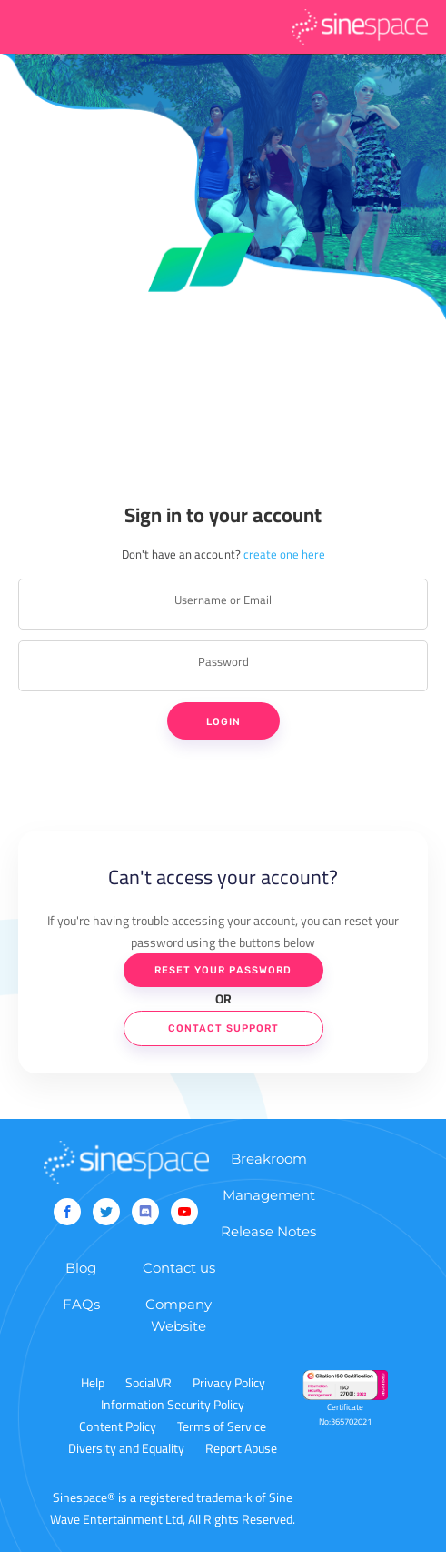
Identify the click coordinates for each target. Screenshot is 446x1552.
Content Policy (117, 1426)
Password (223, 661)
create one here (284, 554)
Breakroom (269, 1158)
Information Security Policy (172, 1404)
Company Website (178, 1315)
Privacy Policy (229, 1383)
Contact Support (223, 1028)
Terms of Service (221, 1426)
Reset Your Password (223, 970)
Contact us (179, 1267)
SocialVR (148, 1383)
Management (269, 1195)
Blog (80, 1267)
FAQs (81, 1304)
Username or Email (223, 599)
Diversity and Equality (126, 1448)
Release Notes (268, 1231)
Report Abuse (241, 1448)
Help (92, 1383)
